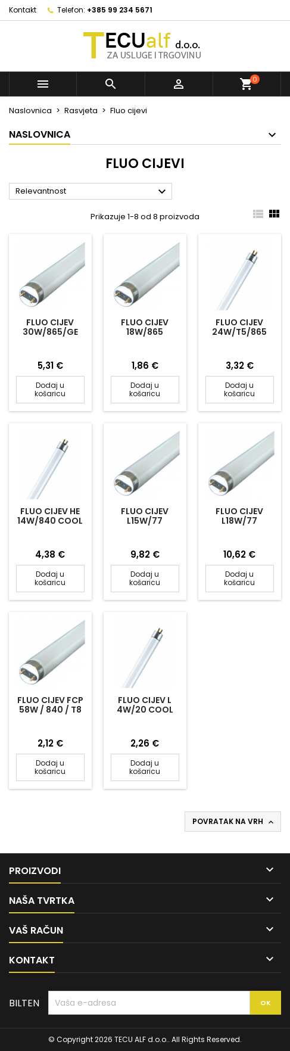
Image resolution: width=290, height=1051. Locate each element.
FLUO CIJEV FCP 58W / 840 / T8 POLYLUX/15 (50, 709)
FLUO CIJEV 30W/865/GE (50, 327)
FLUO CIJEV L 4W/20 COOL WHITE (145, 709)
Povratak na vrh (234, 821)
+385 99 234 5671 (119, 10)
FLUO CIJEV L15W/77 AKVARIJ (145, 520)
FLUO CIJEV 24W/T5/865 (239, 327)
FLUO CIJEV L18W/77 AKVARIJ (239, 520)
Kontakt (22, 10)
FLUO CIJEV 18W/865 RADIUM (145, 331)
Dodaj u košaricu (50, 389)
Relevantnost (92, 192)
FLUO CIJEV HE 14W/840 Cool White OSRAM (50, 520)
